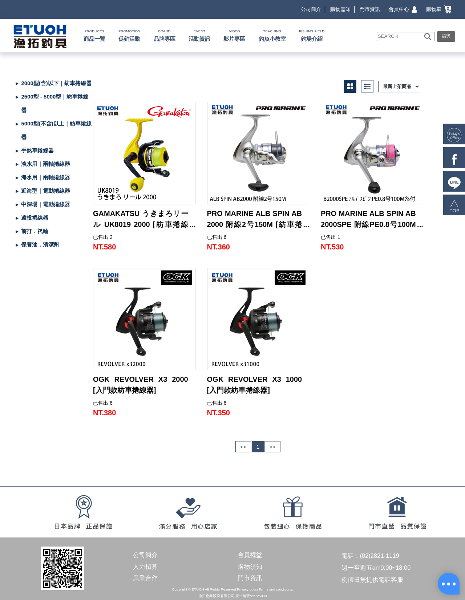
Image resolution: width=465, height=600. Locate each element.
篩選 (446, 36)
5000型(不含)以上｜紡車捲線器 (56, 130)
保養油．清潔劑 (40, 244)
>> (272, 447)
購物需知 (340, 9)
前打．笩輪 (34, 231)
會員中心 (403, 9)
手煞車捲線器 (37, 150)
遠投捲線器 (34, 218)
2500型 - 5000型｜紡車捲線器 (54, 103)
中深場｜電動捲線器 (45, 204)
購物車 (438, 9)
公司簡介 (311, 9)
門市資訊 (370, 9)
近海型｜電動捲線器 (45, 191)
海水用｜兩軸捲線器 (45, 177)
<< (243, 447)
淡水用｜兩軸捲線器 (45, 164)
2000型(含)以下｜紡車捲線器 (56, 83)
